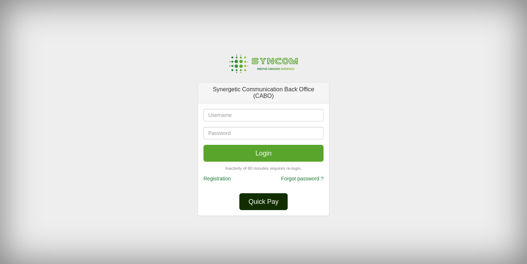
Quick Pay (263, 201)
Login (263, 153)
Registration (217, 179)
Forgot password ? (302, 179)
